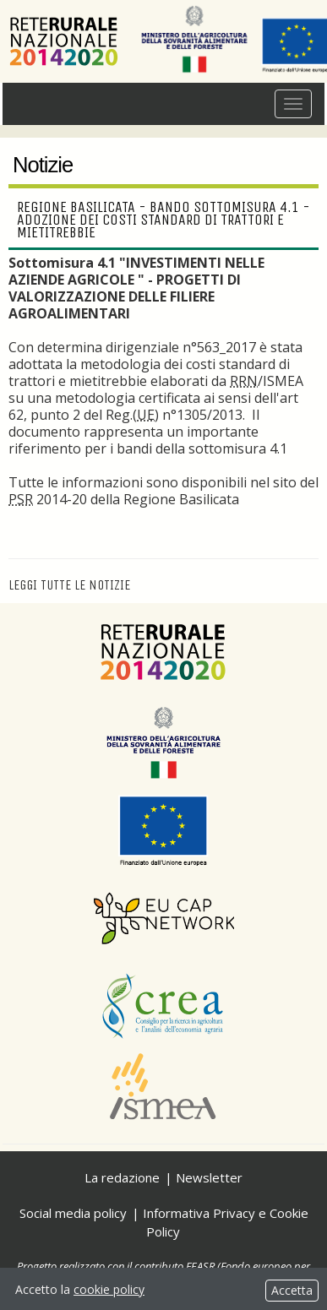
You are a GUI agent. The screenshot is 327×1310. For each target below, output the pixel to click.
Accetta (292, 1290)
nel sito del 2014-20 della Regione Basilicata (163, 490)
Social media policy (73, 1212)
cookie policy (109, 1289)
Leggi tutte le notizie (69, 585)
